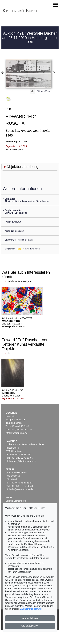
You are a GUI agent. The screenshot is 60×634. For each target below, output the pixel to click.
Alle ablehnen (30, 618)
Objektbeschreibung (22, 167)
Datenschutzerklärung (30, 609)
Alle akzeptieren (30, 625)
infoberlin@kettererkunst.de (19, 489)
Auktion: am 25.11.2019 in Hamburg (29, 35)
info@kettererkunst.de (17, 433)
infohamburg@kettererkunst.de (21, 461)
